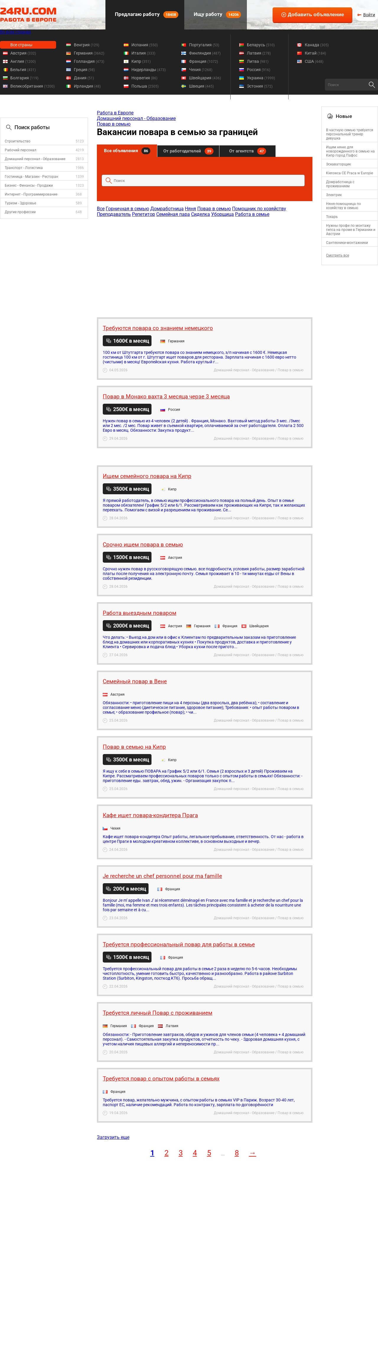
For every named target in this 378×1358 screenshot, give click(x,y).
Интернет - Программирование (31, 194)
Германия (89, 53)
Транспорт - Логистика (24, 168)
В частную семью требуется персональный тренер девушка (349, 134)
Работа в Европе (115, 113)
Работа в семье (252, 214)
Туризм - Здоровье (20, 203)
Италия (143, 53)
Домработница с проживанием (340, 184)
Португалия (204, 44)
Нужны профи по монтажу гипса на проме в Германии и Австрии (350, 230)
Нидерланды (148, 69)
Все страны (21, 44)
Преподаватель (114, 214)
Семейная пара (173, 214)
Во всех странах (15, 31)
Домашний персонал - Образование (35, 159)
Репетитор (143, 214)
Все (101, 208)
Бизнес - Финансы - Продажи (29, 185)
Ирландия (87, 86)
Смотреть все (337, 255)
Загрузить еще (113, 1137)
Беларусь (261, 44)
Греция (84, 69)
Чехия (200, 69)
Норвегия (144, 77)
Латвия (259, 53)
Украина (261, 77)
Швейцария (205, 77)
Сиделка (200, 214)
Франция (203, 61)
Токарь (332, 217)
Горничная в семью (127, 208)
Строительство (17, 141)
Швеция (201, 86)
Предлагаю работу (146, 14)
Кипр (141, 61)
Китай (315, 53)
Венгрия (86, 44)
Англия (23, 61)
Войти (369, 14)
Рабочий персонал (20, 150)
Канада (317, 44)
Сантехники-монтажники (347, 243)
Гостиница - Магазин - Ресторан (31, 177)
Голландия (89, 61)
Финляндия (205, 53)
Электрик (334, 195)
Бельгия (23, 69)
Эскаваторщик (338, 164)
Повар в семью (114, 124)
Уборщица (222, 214)
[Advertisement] (204, 264)
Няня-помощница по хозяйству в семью (343, 206)
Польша (145, 86)
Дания (84, 77)
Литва (257, 61)
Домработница (167, 208)
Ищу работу (217, 14)
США (314, 61)
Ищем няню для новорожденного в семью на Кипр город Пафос (350, 151)
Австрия (23, 53)
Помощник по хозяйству (259, 208)
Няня (190, 208)
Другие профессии (20, 212)
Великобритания (32, 86)
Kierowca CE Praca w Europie (349, 173)
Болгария (24, 77)
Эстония (260, 86)
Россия (258, 69)
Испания (144, 44)
